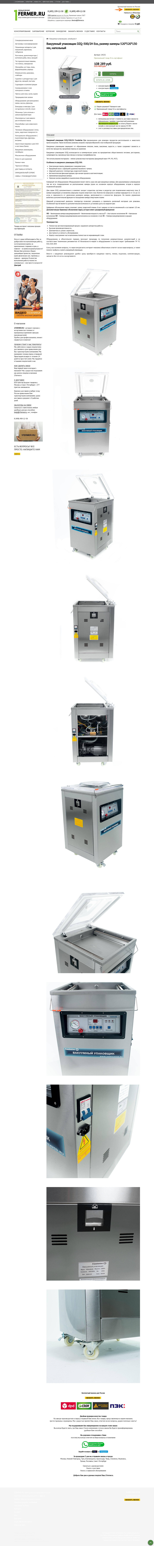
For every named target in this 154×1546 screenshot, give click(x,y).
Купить (113, 74)
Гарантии (29, 2)
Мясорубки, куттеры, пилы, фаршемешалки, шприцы (25, 68)
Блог (15, 1515)
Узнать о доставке (93, 1468)
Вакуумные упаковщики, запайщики (24, 150)
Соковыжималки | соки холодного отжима (23, 89)
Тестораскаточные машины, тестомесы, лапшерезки (25, 62)
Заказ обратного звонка (23, 1522)
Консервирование (22, 31)
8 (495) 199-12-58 (133, 1492)
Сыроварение (38, 31)
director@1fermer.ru (26, 1535)
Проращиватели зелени (24, 97)
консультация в (106, 86)
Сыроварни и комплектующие (26, 84)
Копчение (50, 31)
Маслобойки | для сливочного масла (26, 125)
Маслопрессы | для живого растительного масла (25, 119)
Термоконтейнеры (22, 166)
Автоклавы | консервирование (26, 44)
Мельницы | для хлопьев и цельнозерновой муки (24, 113)
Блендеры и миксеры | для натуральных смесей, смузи (25, 107)
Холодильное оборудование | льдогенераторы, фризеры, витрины (26, 137)
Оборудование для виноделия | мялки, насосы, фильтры (27, 102)
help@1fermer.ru (20, 412)
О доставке (90, 31)
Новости (37, 2)
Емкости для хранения (23, 159)
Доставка (65, 2)
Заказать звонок (75, 31)
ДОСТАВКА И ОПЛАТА (23, 169)
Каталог (17, 1512)
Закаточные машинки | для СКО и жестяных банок (27, 145)
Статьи (57, 2)
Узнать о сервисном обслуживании (93, 1470)
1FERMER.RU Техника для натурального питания (32, 1492)
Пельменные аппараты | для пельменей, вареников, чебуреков (25, 49)
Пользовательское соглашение (25, 1502)
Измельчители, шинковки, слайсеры (24, 74)
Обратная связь (47, 2)
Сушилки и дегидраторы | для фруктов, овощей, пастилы (26, 80)
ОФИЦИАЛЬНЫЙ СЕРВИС (25, 173)
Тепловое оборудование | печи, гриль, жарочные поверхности (27, 131)
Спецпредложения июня (24, 40)
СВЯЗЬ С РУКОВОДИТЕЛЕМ (25, 176)
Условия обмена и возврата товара (27, 1499)
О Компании (19, 2)
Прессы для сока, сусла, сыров (26, 94)
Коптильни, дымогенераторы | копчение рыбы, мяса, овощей (26, 56)
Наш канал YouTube (21, 1505)
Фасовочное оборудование (25, 155)
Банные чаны (20, 162)
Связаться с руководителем (93, 1466)
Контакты (100, 31)
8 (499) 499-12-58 (133, 1496)
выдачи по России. (58, 15)
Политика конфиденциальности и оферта (29, 1496)
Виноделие (61, 31)
